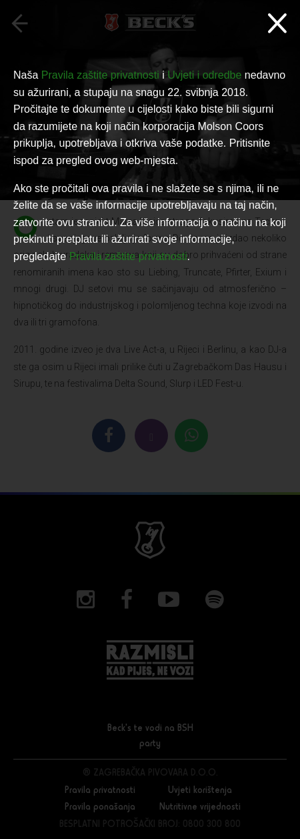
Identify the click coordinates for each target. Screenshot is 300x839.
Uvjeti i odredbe (204, 75)
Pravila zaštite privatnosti (100, 75)
